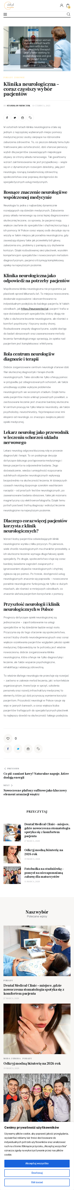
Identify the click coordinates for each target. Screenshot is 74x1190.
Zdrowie (19, 77)
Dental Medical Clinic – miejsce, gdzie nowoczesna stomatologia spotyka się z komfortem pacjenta (33, 989)
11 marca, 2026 (32, 881)
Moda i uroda (12, 1058)
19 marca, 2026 (32, 859)
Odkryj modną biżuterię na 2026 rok (32, 1063)
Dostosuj (37, 1172)
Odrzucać (37, 1182)
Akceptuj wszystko (37, 1163)
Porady (8, 77)
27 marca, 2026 (32, 841)
